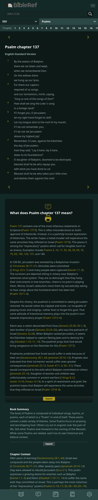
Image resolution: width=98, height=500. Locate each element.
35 (65, 250)
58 (69, 250)
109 (20, 254)
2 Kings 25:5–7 (19, 270)
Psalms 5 (49, 250)
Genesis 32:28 (26, 333)
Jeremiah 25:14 (19, 373)
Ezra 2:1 (61, 470)
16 (91, 28)
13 (73, 28)
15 (85, 28)
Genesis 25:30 (68, 325)
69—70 (82, 486)
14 (79, 28)
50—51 (68, 365)
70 (82, 250)
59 (73, 250)
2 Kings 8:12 (67, 377)
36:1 (79, 325)
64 (45, 357)
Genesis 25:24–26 (46, 330)
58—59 (73, 486)
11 (62, 28)
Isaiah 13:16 (17, 381)
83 (15, 254)
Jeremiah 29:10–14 (59, 357)
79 (11, 254)
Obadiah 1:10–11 (25, 341)
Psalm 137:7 (67, 345)
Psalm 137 (16, 226)
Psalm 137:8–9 (51, 389)
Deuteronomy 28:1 (32, 357)
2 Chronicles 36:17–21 (23, 266)
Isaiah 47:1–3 (54, 365)
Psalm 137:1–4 (19, 294)
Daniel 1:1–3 (75, 270)
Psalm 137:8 (63, 242)
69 (77, 250)
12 (67, 28)
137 (31, 254)
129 (26, 254)
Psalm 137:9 (29, 230)
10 (56, 28)
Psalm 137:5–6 (52, 318)
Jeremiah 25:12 (37, 365)
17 (61, 250)
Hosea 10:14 (32, 381)
